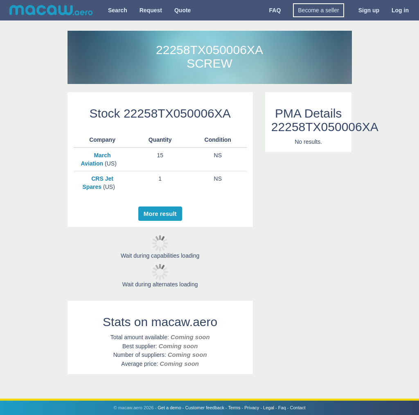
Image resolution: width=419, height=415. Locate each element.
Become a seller (318, 10)
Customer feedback (204, 407)
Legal (268, 407)
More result (160, 213)
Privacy (251, 407)
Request (151, 10)
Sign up (368, 10)
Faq (282, 407)
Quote (182, 10)
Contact (298, 407)
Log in (400, 10)
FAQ (275, 10)
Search (117, 10)
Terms (234, 407)
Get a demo (169, 407)
